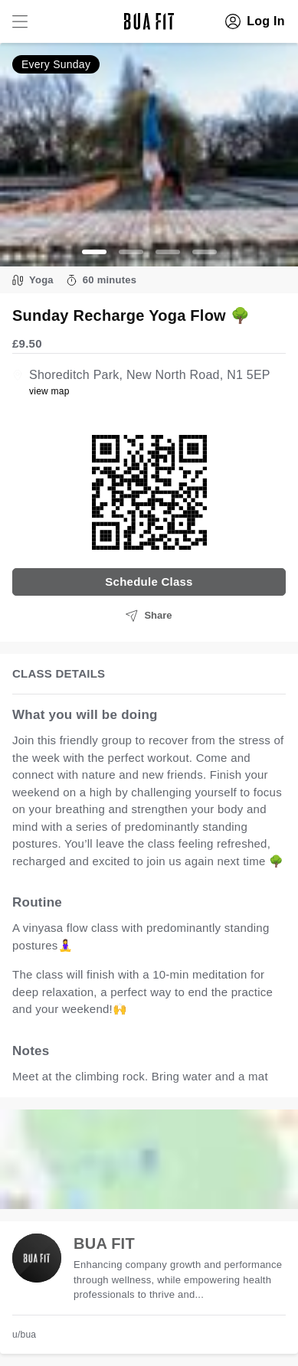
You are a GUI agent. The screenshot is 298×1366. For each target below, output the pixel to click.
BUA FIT (104, 1243)
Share (149, 615)
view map (49, 391)
